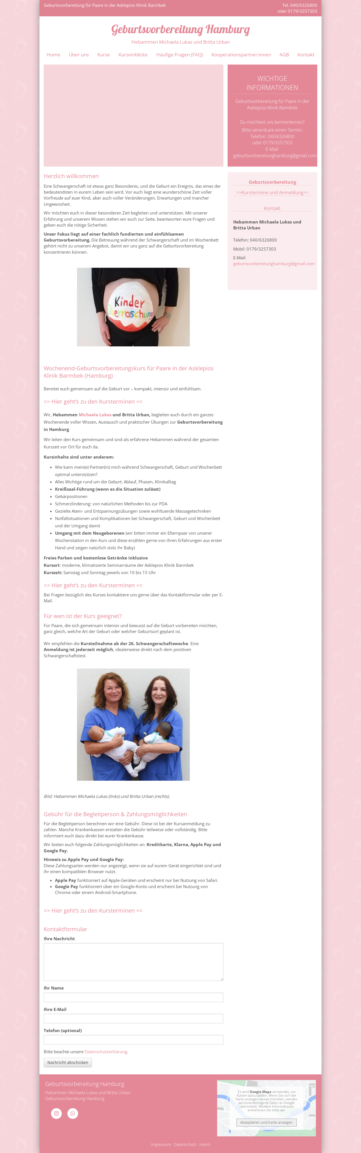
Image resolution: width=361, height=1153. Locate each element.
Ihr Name (54, 988)
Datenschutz (185, 1144)
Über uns (79, 54)
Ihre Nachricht (59, 938)
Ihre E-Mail (55, 1009)
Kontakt (306, 54)
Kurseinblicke (133, 54)
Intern (204, 1144)
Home (53, 54)
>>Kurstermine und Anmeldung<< (272, 192)
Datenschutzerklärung (106, 1051)
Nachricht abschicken (67, 1062)
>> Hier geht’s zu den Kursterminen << (93, 401)
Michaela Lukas (95, 414)
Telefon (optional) (63, 1030)
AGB (284, 54)
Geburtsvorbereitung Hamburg (180, 28)
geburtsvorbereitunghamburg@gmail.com (275, 155)
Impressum (161, 1144)
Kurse (103, 54)
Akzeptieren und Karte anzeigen (266, 1122)
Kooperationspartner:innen (241, 54)
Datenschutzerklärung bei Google (266, 1114)
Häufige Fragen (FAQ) (179, 54)
